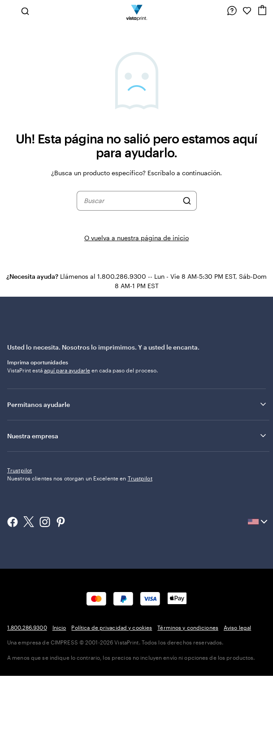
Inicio (59, 686)
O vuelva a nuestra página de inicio (136, 238)
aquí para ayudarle (67, 370)
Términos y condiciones (187, 686)
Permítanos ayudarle (137, 404)
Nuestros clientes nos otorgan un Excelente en (79, 537)
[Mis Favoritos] (247, 10)
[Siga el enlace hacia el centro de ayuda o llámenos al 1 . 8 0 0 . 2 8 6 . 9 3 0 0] (232, 10)
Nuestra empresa (137, 435)
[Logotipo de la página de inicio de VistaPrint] (136, 11)
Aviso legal (237, 686)
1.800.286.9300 (27, 686)
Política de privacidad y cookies (111, 686)
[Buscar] (187, 201)
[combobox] (131, 200)
